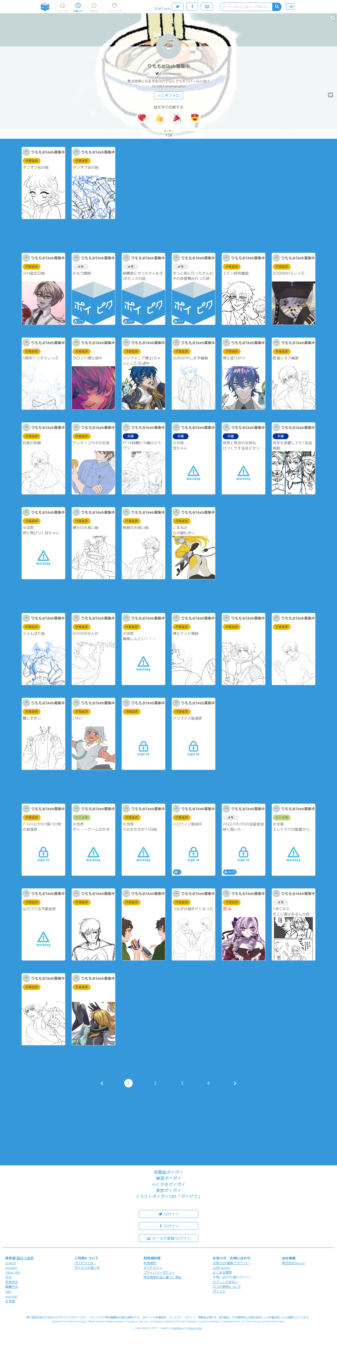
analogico (178, 1328)
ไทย (8, 1291)
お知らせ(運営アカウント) (231, 1263)
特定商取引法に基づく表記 (162, 1277)
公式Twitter (221, 1267)
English (10, 1263)
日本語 (10, 1301)
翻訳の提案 (25, 1258)
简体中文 (11, 1282)
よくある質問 (222, 1272)
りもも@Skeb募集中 (168, 66)
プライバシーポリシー (159, 1272)
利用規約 (149, 1263)
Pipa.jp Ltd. (195, 1328)
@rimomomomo (170, 73)
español (11, 1267)
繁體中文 (11, 1286)
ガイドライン (152, 1267)
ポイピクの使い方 (87, 1267)
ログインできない (225, 1282)
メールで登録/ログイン (168, 1238)
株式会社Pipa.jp (293, 1263)
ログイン (168, 1213)
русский (11, 1296)
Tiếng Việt (12, 1272)
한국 (8, 1277)
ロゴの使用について (227, 1286)
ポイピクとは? (85, 1263)
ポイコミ (219, 1291)
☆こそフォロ (168, 95)
